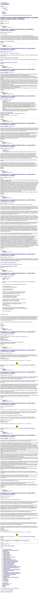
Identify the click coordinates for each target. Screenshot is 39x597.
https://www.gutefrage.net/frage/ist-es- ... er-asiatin (8, 266)
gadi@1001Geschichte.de (4, 358)
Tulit (1, 368)
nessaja (1, 269)
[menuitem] (6, 9)
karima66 (1, 65)
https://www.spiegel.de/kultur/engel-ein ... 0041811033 (9, 57)
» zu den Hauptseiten (3, 2)
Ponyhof (1, 196)
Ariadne (1, 170)
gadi (1, 346)
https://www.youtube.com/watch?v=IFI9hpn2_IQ (8, 262)
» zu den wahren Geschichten (5, 3)
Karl (1, 25)
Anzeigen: (5, 540)
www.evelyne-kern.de (4, 339)
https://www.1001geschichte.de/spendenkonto (27, 364)
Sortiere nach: (15, 540)
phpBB (5, 588)
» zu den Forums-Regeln (4, 4)
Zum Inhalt (2, 6)
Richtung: (25, 540)
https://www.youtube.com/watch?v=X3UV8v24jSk (8, 62)
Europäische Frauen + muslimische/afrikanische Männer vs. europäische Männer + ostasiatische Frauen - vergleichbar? (19, 18)
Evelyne (1, 327)
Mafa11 (1, 141)
